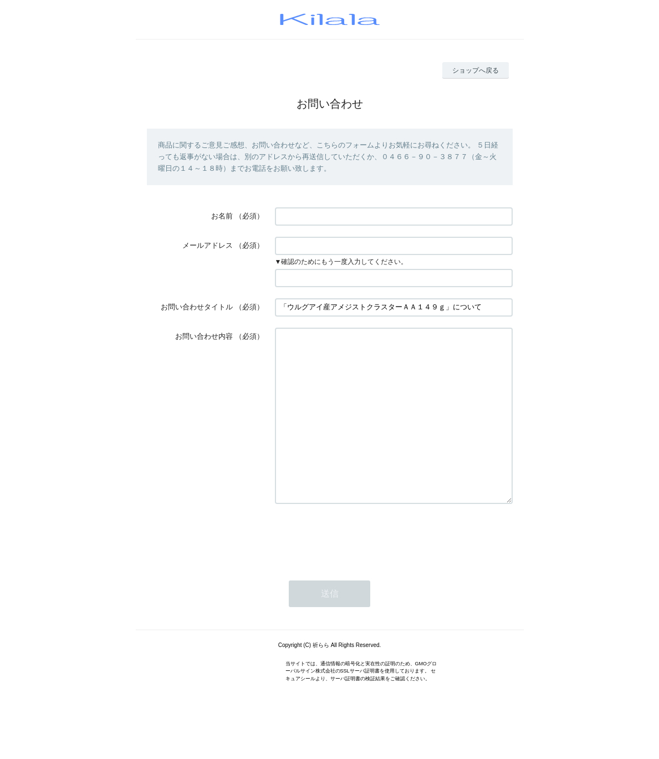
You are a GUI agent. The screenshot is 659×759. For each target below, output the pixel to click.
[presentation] (359, 570)
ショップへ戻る (475, 70)
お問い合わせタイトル (197, 307)
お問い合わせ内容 (204, 336)
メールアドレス (207, 245)
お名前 (222, 216)
